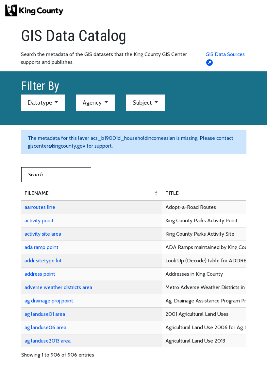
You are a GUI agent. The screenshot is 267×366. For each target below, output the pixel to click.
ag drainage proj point (49, 301)
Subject (143, 102)
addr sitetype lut (43, 260)
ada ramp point (41, 247)
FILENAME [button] (37, 193)
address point (40, 274)
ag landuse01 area (45, 314)
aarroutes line (40, 207)
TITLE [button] (172, 193)
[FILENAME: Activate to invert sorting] (91, 193)
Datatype (40, 102)
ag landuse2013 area (48, 341)
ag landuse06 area (45, 327)
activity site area (43, 234)
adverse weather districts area (58, 287)
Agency (93, 102)
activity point (39, 220)
